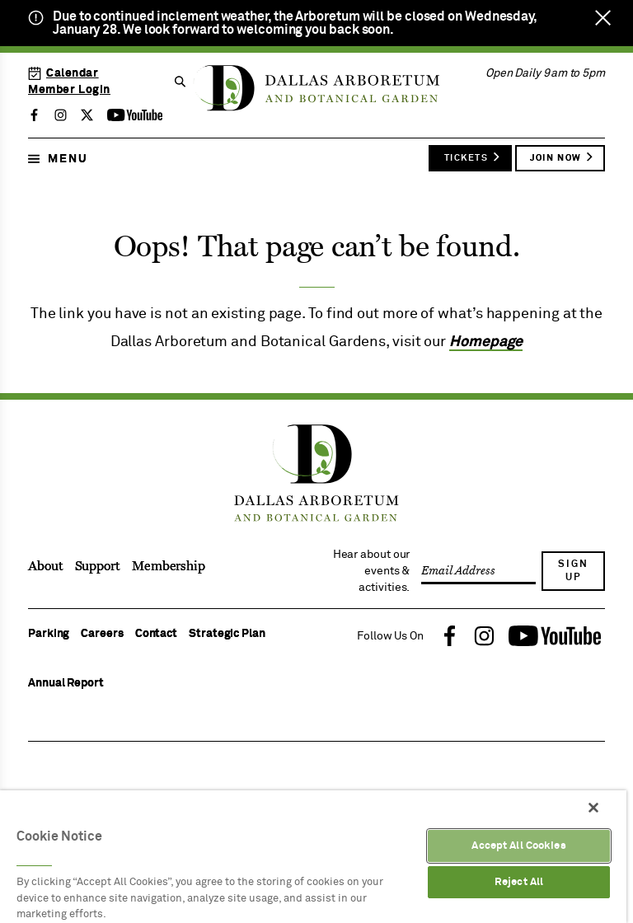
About (45, 566)
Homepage (486, 342)
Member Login (69, 90)
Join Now (562, 157)
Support (97, 566)
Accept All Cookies (518, 846)
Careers (102, 634)
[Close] (593, 808)
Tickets (472, 157)
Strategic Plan (227, 634)
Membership (168, 566)
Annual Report (66, 683)
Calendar (63, 73)
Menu (58, 159)
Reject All (519, 882)
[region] (313, 856)
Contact (156, 634)
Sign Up (573, 571)
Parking (48, 634)
